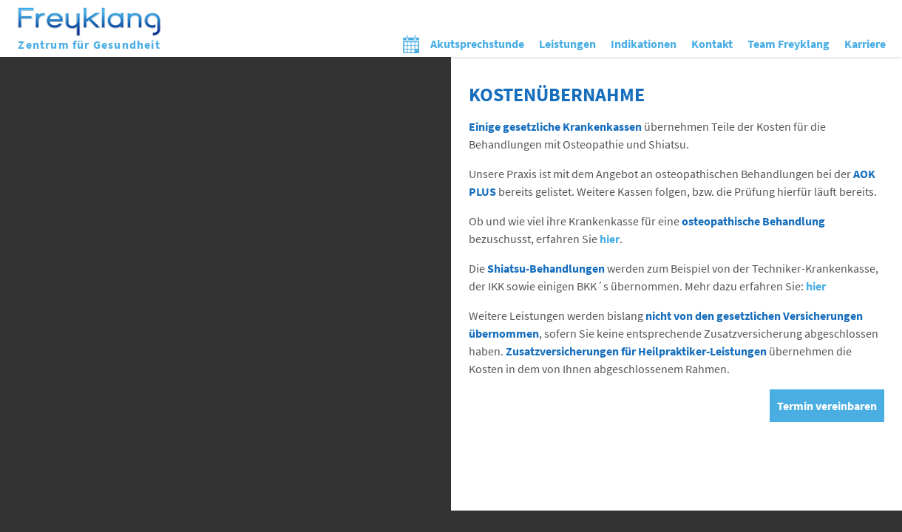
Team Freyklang (788, 43)
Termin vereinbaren (827, 405)
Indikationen (643, 43)
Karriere (865, 43)
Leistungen (567, 43)
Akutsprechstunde (477, 43)
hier (610, 238)
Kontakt (712, 43)
